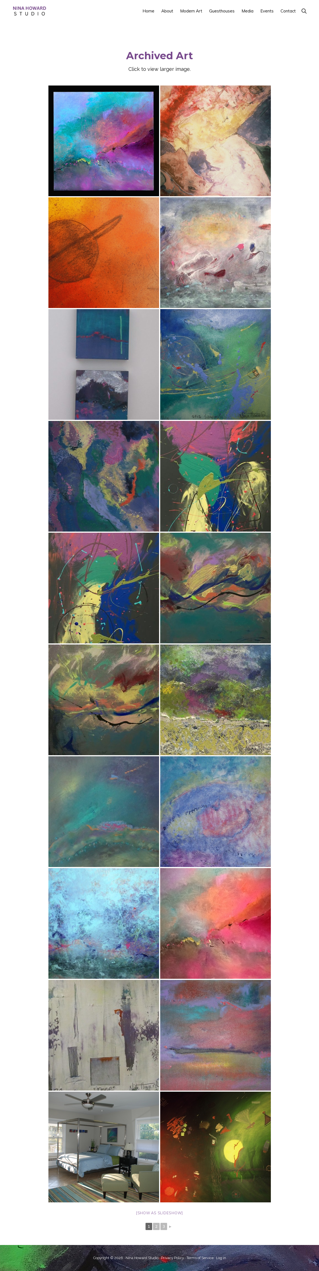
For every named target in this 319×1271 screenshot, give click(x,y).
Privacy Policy (172, 1258)
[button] (304, 11)
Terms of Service (200, 1258)
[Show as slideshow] (159, 1213)
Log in (221, 1258)
